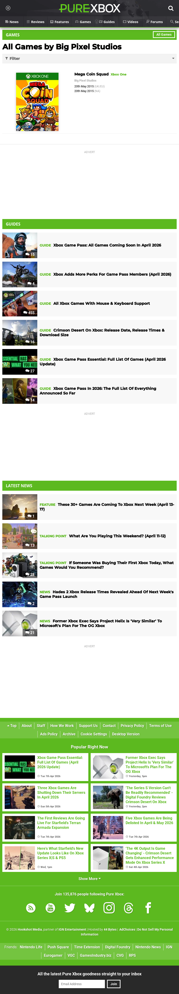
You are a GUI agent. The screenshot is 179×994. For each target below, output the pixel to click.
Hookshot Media (30, 930)
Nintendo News (148, 947)
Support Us (88, 725)
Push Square (58, 947)
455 (28, 313)
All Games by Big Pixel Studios (61, 46)
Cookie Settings (94, 734)
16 (29, 342)
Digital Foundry (117, 947)
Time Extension (87, 947)
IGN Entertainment (72, 930)
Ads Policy (49, 734)
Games (13, 35)
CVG (120, 955)
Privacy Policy (132, 725)
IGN (169, 947)
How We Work (62, 725)
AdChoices (127, 930)
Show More (90, 879)
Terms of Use (160, 725)
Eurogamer (53, 955)
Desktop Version (126, 734)
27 (29, 371)
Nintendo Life (31, 947)
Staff (41, 725)
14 (29, 400)
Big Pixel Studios (85, 80)
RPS (132, 955)
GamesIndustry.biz (95, 955)
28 (29, 574)
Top (12, 725)
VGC (71, 955)
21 (29, 633)
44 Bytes (110, 930)
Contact (109, 725)
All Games (164, 35)
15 (29, 254)
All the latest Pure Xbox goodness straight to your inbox (89, 973)
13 (29, 545)
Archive (69, 734)
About (27, 725)
